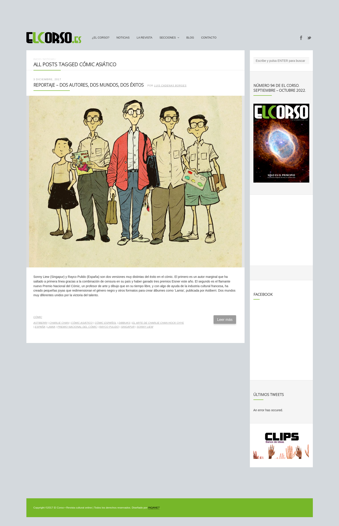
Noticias (122, 37)
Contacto (208, 37)
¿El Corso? (101, 37)
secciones (167, 37)
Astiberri (40, 322)
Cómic (37, 317)
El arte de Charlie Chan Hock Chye (158, 322)
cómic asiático (81, 322)
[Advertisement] (169, 14)
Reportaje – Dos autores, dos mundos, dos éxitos (88, 85)
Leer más (225, 320)
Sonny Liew (145, 326)
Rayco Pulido (109, 326)
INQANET (153, 507)
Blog (190, 37)
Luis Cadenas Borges (170, 85)
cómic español (105, 322)
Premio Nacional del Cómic (77, 326)
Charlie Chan (59, 322)
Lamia (51, 326)
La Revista (144, 37)
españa (40, 326)
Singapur (128, 326)
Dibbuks (124, 322)
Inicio (37, 59)
